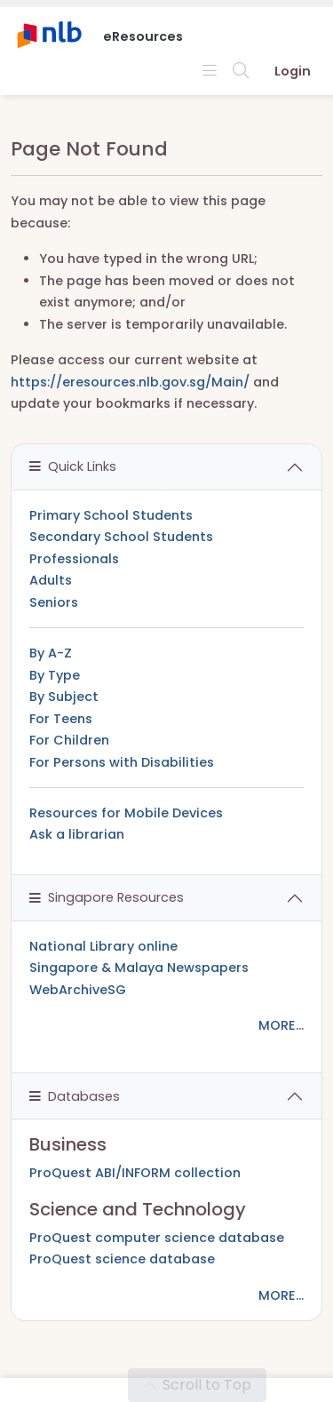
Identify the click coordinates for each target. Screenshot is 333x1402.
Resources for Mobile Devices (126, 813)
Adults (50, 580)
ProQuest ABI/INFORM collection (135, 1173)
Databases (74, 1096)
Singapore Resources (106, 897)
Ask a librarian (76, 834)
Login (292, 71)
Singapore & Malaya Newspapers (139, 967)
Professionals (74, 559)
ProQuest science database (122, 1259)
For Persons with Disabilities (121, 762)
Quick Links (72, 466)
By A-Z (50, 653)
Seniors (53, 602)
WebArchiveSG (77, 990)
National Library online (103, 946)
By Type (54, 675)
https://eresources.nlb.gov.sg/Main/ (130, 382)
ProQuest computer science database (156, 1238)
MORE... (281, 1025)
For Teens (60, 719)
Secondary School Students (121, 537)
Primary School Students (111, 515)
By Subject (64, 696)
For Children (69, 740)
